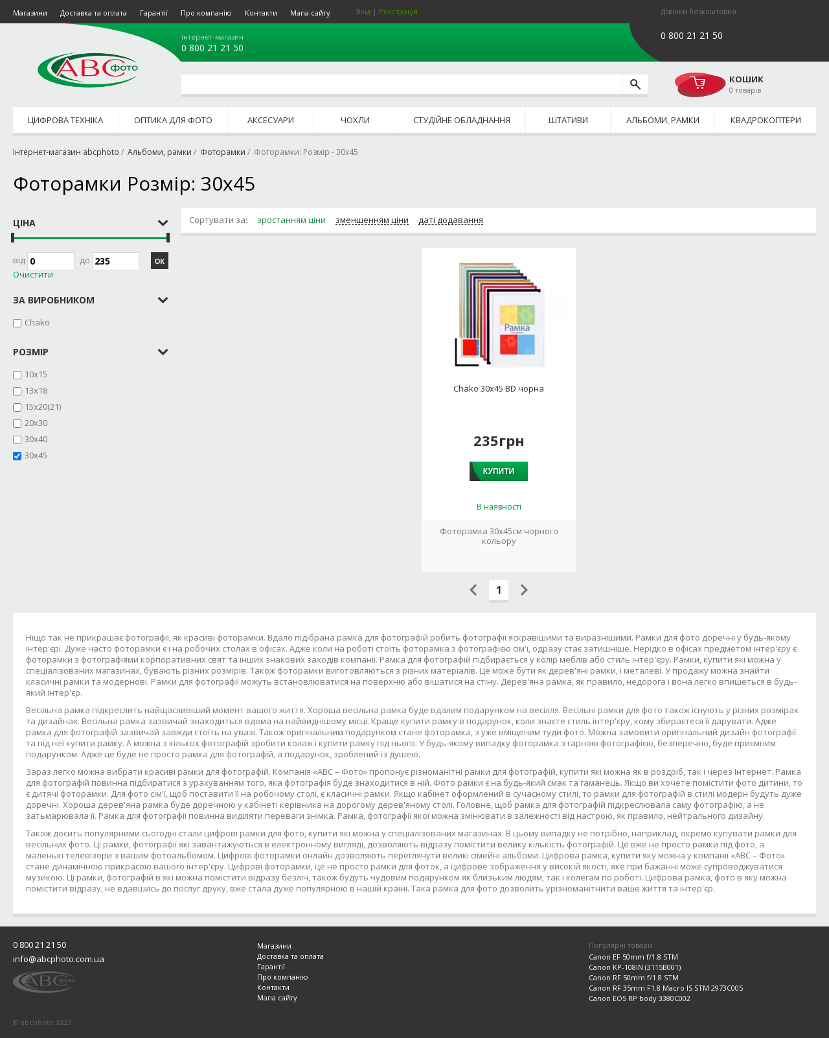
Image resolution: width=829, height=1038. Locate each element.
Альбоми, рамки (662, 120)
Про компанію (206, 13)
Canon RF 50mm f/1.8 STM (634, 977)
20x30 (36, 423)
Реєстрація (398, 11)
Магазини (30, 13)
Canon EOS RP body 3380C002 (639, 998)
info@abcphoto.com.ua (58, 959)
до (109, 261)
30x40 (36, 439)
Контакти (261, 13)
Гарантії (154, 13)
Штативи (568, 120)
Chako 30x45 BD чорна (498, 389)
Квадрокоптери (766, 120)
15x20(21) (43, 406)
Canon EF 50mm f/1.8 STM (633, 956)
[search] (635, 84)
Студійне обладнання (461, 120)
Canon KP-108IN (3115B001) (635, 967)
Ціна (24, 223)
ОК (160, 261)
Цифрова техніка (65, 120)
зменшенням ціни (372, 220)
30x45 (36, 455)
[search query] (402, 84)
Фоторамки (222, 152)
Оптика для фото (173, 120)
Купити (498, 471)
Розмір (31, 352)
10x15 (36, 374)
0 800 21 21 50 (212, 48)
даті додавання (450, 220)
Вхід (363, 11)
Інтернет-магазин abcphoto (66, 152)
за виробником (54, 300)
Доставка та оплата (93, 13)
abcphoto (88, 70)
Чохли (355, 120)
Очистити (33, 274)
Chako (37, 322)
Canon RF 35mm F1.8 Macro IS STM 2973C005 (666, 988)
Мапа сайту (310, 13)
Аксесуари (270, 120)
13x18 (36, 390)
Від (43, 261)
